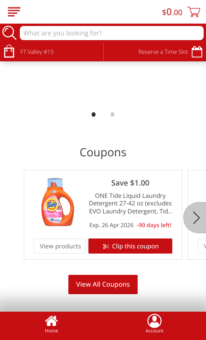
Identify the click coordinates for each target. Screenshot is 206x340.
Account (155, 323)
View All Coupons (103, 284)
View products (60, 246)
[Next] (194, 217)
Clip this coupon (134, 246)
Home (51, 323)
